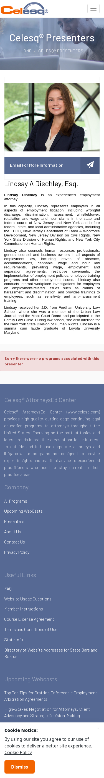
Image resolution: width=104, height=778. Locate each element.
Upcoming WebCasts (23, 510)
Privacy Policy (16, 552)
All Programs (15, 500)
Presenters (14, 521)
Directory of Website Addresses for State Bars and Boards (50, 653)
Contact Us (14, 541)
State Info (13, 639)
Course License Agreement (29, 619)
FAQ (8, 588)
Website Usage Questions (28, 598)
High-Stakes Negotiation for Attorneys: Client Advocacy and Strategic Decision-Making (47, 712)
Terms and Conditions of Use (30, 629)
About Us (12, 531)
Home (26, 50)
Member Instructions (23, 608)
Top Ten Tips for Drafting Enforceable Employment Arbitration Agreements (50, 696)
